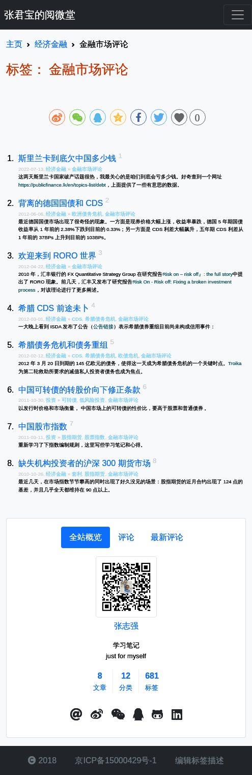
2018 (42, 760)
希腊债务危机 (100, 319)
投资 (52, 400)
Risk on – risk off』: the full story (197, 274)
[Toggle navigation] (237, 15)
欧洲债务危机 (87, 214)
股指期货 (72, 437)
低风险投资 (92, 400)
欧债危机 (128, 355)
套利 (77, 474)
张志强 (126, 626)
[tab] (85, 537)
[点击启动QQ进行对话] (138, 715)
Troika (234, 363)
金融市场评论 (87, 169)
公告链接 (103, 326)
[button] (76, 715)
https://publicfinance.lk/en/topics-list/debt (62, 185)
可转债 (69, 400)
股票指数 (95, 437)
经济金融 (57, 169)
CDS (77, 319)
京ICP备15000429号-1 (115, 760)
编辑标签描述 (198, 760)
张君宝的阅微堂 (39, 14)
